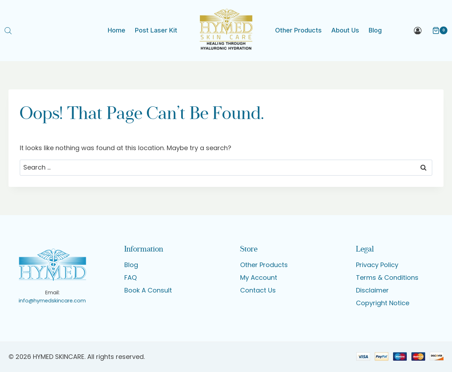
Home (116, 30)
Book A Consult (148, 290)
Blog (375, 30)
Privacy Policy (377, 264)
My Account (258, 277)
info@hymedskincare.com (52, 300)
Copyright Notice (382, 303)
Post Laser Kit (156, 30)
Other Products (298, 30)
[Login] (418, 30)
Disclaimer (372, 290)
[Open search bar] (8, 30)
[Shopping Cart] (436, 30)
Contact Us (258, 290)
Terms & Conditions (387, 277)
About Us (345, 30)
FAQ (130, 277)
